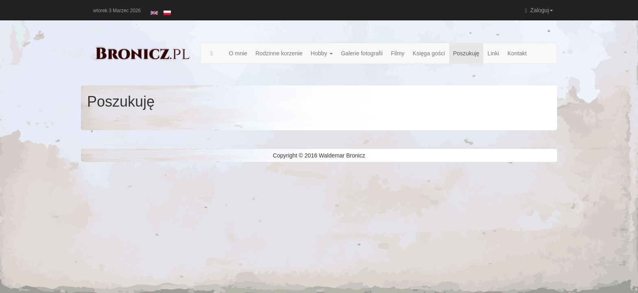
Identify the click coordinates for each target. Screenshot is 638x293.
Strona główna (216, 53)
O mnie (238, 53)
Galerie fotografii (362, 53)
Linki (493, 53)
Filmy (397, 53)
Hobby (322, 53)
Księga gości (429, 53)
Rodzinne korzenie (279, 53)
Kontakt (517, 53)
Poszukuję (466, 53)
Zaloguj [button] (539, 10)
